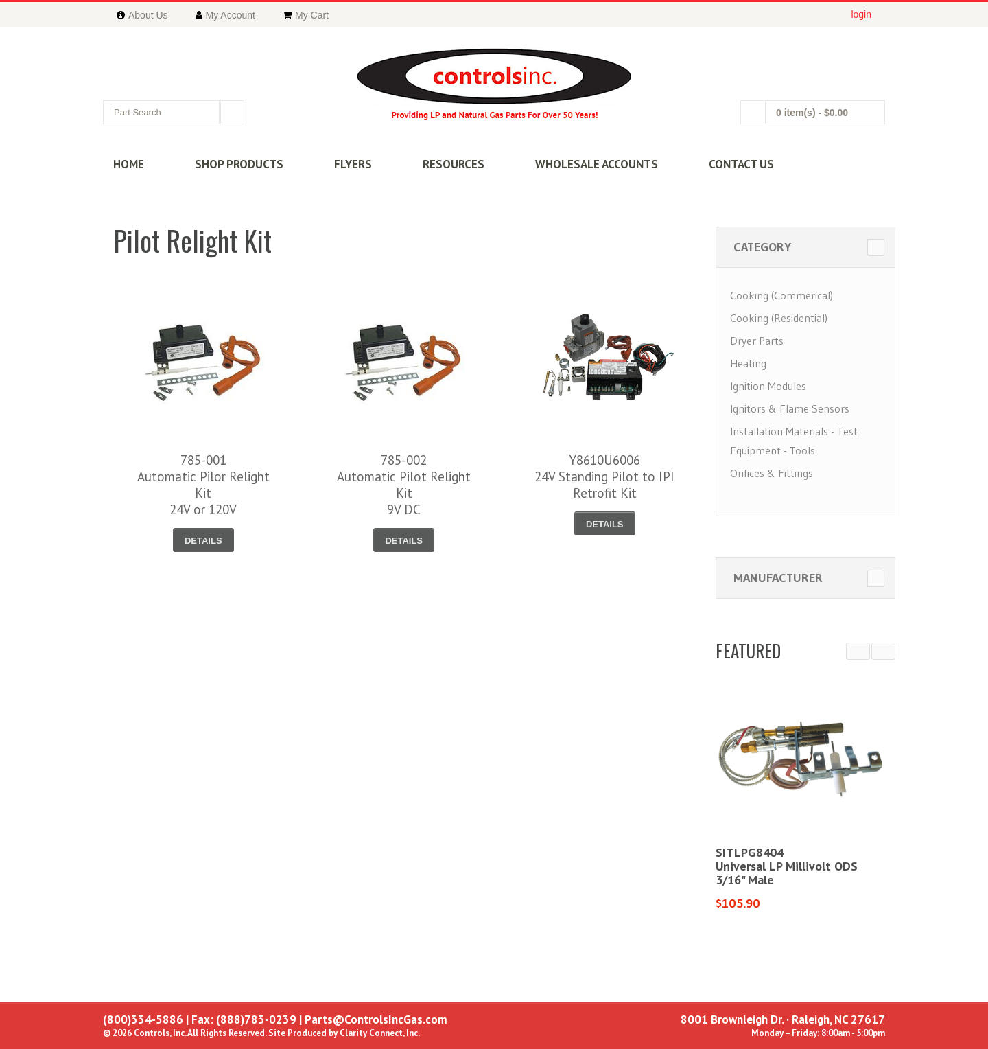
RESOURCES (453, 164)
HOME (128, 164)
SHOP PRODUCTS (239, 164)
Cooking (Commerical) (781, 295)
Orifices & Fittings (771, 473)
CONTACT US (741, 164)
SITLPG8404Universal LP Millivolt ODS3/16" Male (787, 866)
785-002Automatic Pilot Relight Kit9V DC (404, 485)
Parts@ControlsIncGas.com (376, 1019)
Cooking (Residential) (778, 318)
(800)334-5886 (143, 1019)
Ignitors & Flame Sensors (789, 408)
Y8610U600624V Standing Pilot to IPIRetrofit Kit (604, 476)
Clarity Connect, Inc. (380, 1033)
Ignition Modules (768, 386)
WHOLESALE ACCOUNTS (596, 164)
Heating (748, 363)
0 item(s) (812, 112)
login (861, 14)
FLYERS (353, 164)
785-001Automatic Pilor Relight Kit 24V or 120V (203, 485)
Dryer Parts (757, 340)
